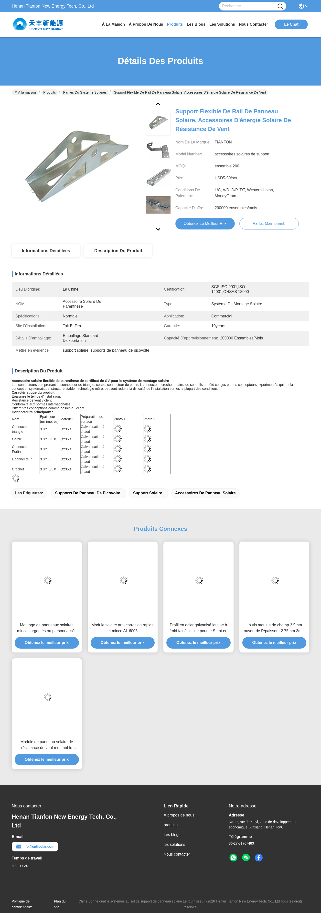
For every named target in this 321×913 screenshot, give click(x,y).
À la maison (113, 24)
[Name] (280, 6)
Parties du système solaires (85, 92)
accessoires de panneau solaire (205, 493)
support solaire (147, 493)
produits (175, 24)
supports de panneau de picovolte (87, 493)
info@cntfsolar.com (35, 846)
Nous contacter (177, 854)
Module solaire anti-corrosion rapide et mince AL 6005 (123, 628)
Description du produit (118, 250)
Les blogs (172, 835)
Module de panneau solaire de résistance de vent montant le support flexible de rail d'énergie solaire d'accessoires (46, 745)
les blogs (196, 24)
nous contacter (253, 24)
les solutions (222, 24)
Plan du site (59, 904)
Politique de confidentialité (22, 904)
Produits (49, 92)
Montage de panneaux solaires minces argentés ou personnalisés (46, 628)
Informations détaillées (46, 250)
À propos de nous (146, 24)
